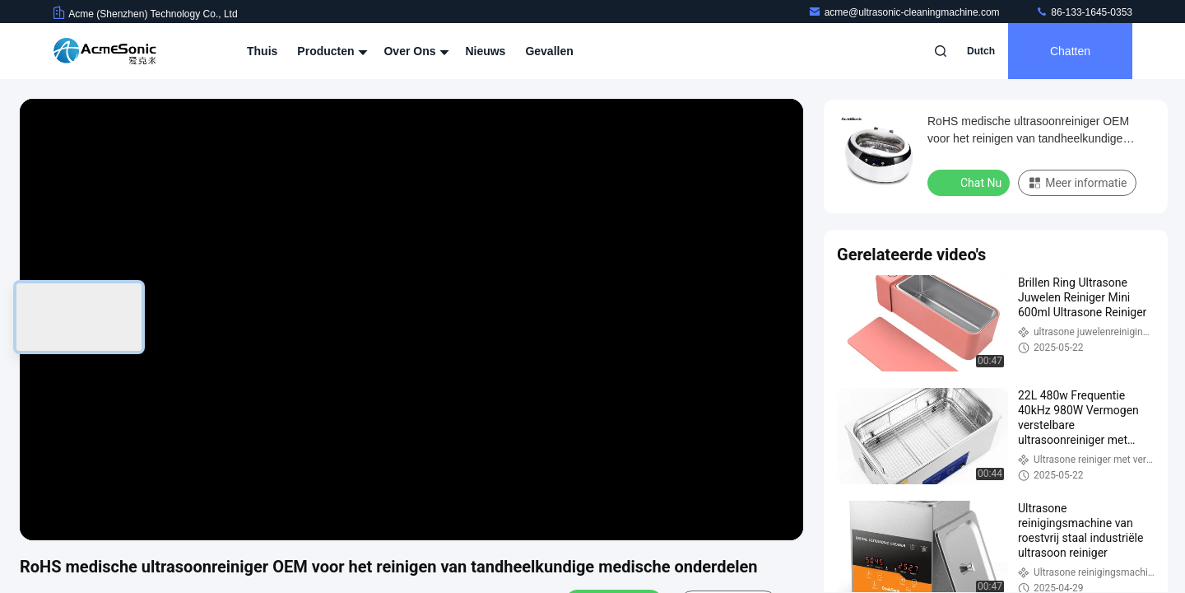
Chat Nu (970, 182)
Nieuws (485, 51)
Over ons (414, 51)
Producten (330, 51)
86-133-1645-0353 (1083, 12)
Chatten (1070, 51)
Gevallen (549, 51)
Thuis (262, 51)
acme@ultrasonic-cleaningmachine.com (905, 12)
